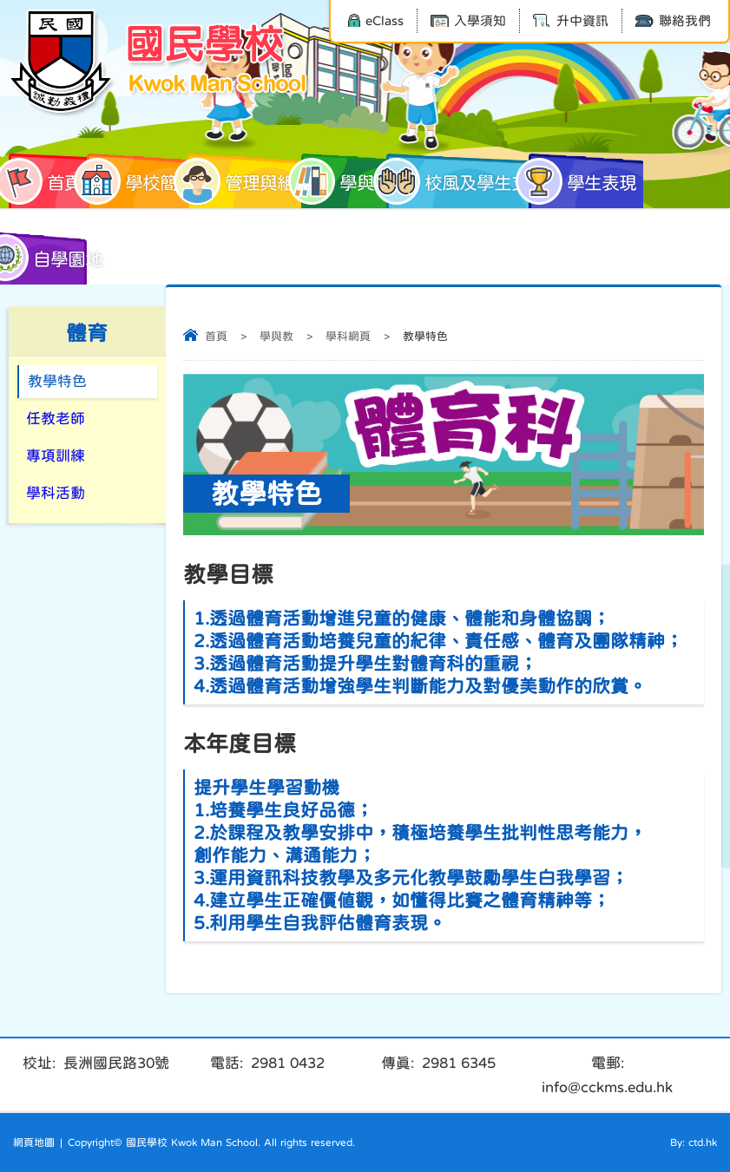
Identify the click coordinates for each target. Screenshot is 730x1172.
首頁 (45, 181)
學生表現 (582, 181)
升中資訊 (570, 20)
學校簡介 (140, 181)
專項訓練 (55, 456)
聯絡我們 (673, 20)
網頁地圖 (34, 1142)
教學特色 (57, 381)
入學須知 (468, 20)
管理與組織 (249, 181)
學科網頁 (348, 336)
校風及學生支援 (464, 181)
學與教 (346, 181)
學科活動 (55, 493)
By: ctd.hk (693, 1142)
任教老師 (55, 418)
